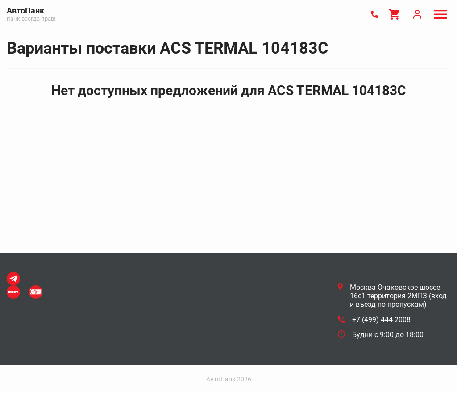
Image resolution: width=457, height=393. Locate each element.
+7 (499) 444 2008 (381, 320)
